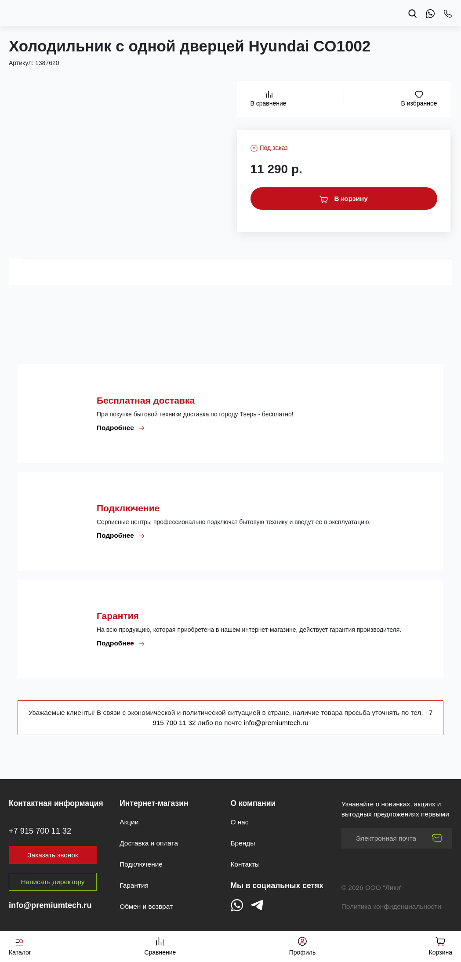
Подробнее (121, 428)
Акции (129, 822)
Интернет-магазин (154, 803)
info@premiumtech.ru (276, 722)
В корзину (343, 199)
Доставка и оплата (149, 843)
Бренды (243, 843)
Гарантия (134, 885)
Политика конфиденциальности (391, 906)
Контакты (245, 864)
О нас (240, 822)
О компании (253, 803)
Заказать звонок (52, 855)
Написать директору (53, 881)
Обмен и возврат (146, 906)
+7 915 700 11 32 (40, 831)
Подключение (141, 864)
